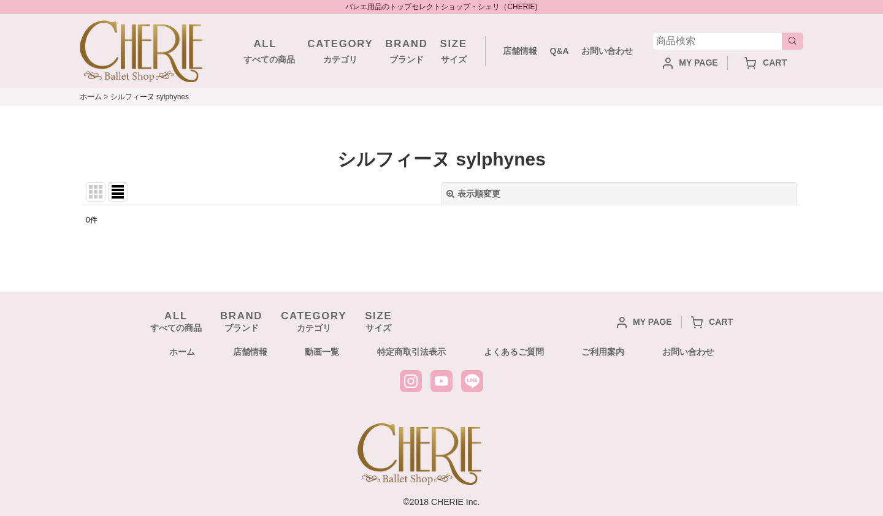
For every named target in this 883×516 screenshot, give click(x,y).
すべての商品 (265, 50)
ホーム (182, 352)
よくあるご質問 (514, 352)
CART (765, 62)
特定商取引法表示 (411, 352)
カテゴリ (340, 50)
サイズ (453, 50)
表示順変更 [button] (473, 194)
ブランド (406, 50)
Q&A (558, 51)
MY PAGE (690, 62)
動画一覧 (322, 352)
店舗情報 (520, 51)
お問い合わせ (607, 51)
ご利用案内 (602, 352)
